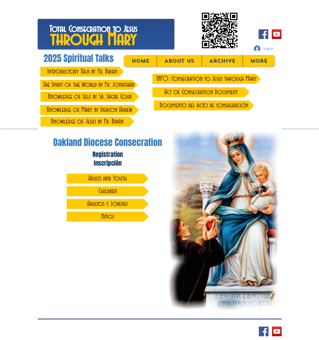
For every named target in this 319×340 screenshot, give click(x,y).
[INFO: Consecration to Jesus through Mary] (206, 79)
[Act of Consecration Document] (201, 92)
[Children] (108, 191)
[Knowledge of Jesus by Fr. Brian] (87, 122)
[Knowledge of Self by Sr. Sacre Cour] (90, 97)
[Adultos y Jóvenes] (108, 204)
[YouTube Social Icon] (276, 34)
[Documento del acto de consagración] (204, 105)
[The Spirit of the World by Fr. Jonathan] (88, 85)
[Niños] (108, 217)
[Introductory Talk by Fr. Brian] (82, 72)
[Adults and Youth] (108, 179)
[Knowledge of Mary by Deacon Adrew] (89, 110)
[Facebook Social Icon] (263, 34)
